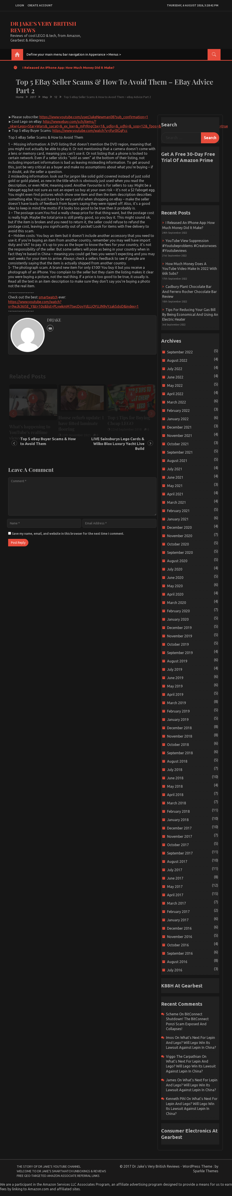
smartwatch (48, 297)
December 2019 (179, 628)
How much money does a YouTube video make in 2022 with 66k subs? (189, 269)
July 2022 (174, 369)
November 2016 (179, 937)
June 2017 (175, 878)
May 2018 (175, 786)
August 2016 (177, 962)
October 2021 (178, 444)
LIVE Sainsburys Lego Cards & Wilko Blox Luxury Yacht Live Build (117, 444)
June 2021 (175, 477)
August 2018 (177, 761)
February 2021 (178, 511)
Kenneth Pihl (176, 1099)
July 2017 (174, 870)
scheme (172, 1014)
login (19, 5)
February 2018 (178, 811)
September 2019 (180, 653)
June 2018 (175, 778)
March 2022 (176, 402)
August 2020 (177, 561)
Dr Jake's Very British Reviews (43, 27)
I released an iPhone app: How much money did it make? (68, 67)
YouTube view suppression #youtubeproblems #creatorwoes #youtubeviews (189, 246)
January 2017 (178, 920)
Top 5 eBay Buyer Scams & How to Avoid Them (48, 441)
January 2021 (178, 519)
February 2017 (178, 912)
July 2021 (174, 469)
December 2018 (179, 728)
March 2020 (176, 603)
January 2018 (178, 820)
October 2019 (178, 644)
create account (40, 5)
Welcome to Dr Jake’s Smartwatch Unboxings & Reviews (61, 1171)
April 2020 (175, 594)
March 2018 (176, 803)
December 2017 (179, 828)
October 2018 (178, 745)
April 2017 (175, 895)
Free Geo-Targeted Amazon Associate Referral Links (58, 1176)
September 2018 (180, 753)
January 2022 (178, 419)
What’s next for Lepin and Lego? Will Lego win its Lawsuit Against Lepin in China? (191, 1042)
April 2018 (175, 795)
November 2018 (179, 736)
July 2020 (174, 569)
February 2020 (178, 611)
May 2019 (175, 686)
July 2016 (174, 970)
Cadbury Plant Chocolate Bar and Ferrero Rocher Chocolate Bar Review (189, 291)
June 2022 (175, 377)
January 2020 (178, 619)
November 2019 (179, 636)
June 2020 (175, 578)
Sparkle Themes (205, 1171)
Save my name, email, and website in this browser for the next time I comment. (68, 533)
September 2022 (180, 352)
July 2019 (174, 669)
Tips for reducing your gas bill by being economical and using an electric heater (190, 315)
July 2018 (174, 770)
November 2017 (179, 836)
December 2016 (179, 928)
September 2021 (180, 452)
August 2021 (177, 461)
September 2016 (180, 953)
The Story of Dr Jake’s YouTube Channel (49, 1166)
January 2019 (178, 720)
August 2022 (177, 360)
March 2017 (176, 903)
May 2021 (175, 486)
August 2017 (177, 861)
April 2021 (175, 494)
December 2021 (179, 427)
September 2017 (180, 853)
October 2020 (178, 544)
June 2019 (175, 678)
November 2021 (179, 436)
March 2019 (176, 703)
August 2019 (177, 661)
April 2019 (175, 694)
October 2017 (178, 845)
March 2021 (176, 502)
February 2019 (178, 711)
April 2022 (175, 394)
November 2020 (179, 536)
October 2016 (178, 945)
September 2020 (180, 552)
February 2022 (178, 411)
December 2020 (179, 527)
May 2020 (175, 586)
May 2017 (175, 887)
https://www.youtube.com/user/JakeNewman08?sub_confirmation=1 (93, 117)
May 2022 (175, 385)
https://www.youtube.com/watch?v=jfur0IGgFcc (89, 131)
